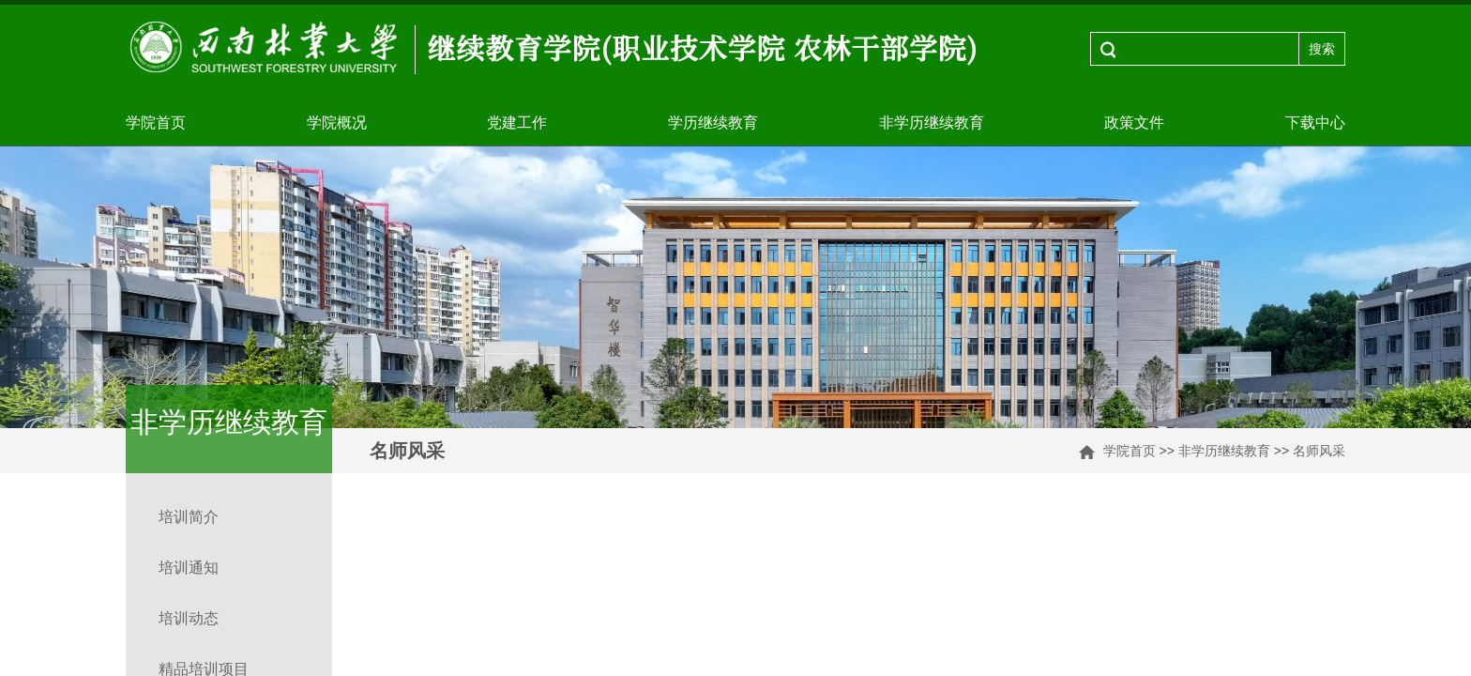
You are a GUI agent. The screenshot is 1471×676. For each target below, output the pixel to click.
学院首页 (156, 123)
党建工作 (517, 123)
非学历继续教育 (931, 123)
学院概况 (337, 123)
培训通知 (189, 568)
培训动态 (189, 618)
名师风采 (1319, 450)
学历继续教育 (713, 123)
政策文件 (1134, 123)
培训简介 (189, 517)
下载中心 (1315, 123)
